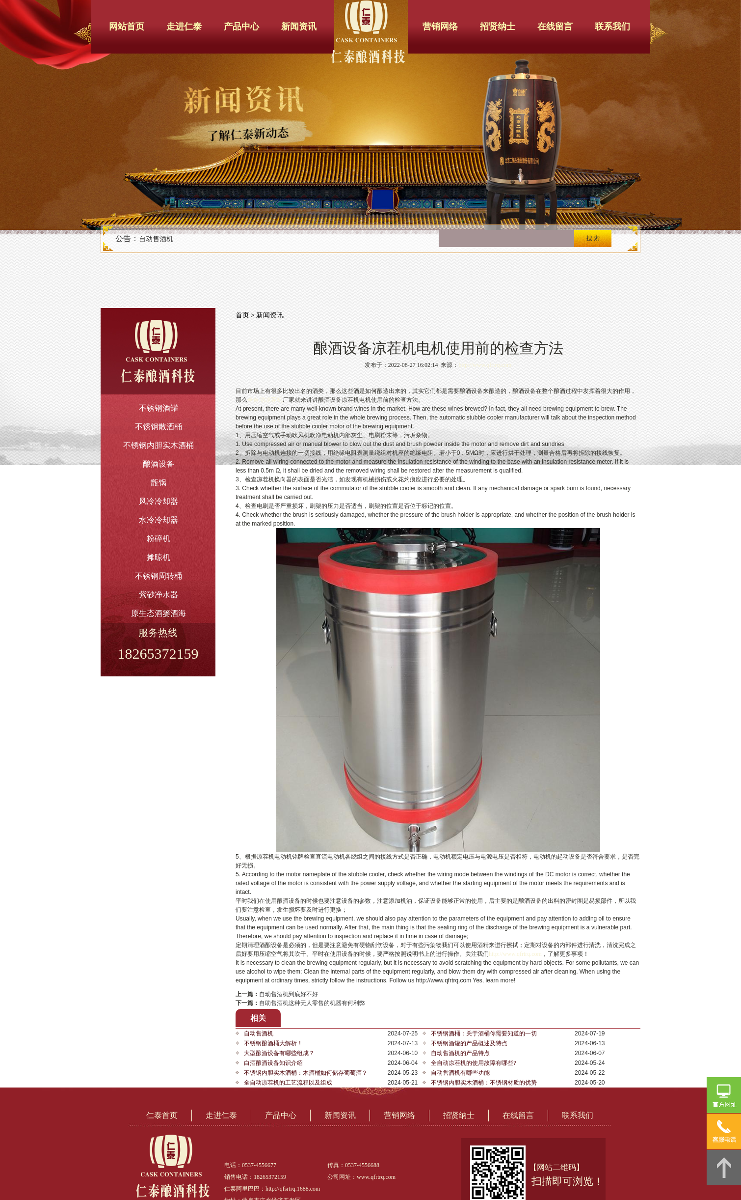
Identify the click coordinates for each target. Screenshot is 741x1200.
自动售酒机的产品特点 (460, 1053)
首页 (242, 315)
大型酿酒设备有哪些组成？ (279, 1053)
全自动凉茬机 (265, 399)
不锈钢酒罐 (158, 408)
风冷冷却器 (158, 501)
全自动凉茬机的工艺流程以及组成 (288, 1082)
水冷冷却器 (158, 520)
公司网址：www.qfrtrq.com (361, 1176)
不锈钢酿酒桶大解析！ (273, 1043)
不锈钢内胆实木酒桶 (158, 445)
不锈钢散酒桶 (158, 426)
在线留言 (555, 26)
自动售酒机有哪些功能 (460, 1072)
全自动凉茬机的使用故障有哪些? (473, 1063)
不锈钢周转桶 (158, 576)
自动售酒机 (156, 239)
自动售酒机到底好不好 (288, 994)
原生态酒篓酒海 (158, 613)
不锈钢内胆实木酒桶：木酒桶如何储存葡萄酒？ (306, 1072)
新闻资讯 (299, 26)
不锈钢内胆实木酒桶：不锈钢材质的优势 (484, 1082)
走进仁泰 (184, 26)
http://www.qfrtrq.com (484, 365)
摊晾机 (158, 557)
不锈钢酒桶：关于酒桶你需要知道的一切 (484, 1033)
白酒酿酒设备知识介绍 (273, 1063)
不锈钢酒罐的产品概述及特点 (469, 1043)
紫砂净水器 (158, 594)
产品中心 (241, 26)
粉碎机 (158, 538)
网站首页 (126, 26)
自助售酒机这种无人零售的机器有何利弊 (312, 1003)
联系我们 (612, 26)
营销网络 (440, 26)
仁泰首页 (162, 1115)
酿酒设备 (158, 464)
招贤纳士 (497, 26)
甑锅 (158, 482)
